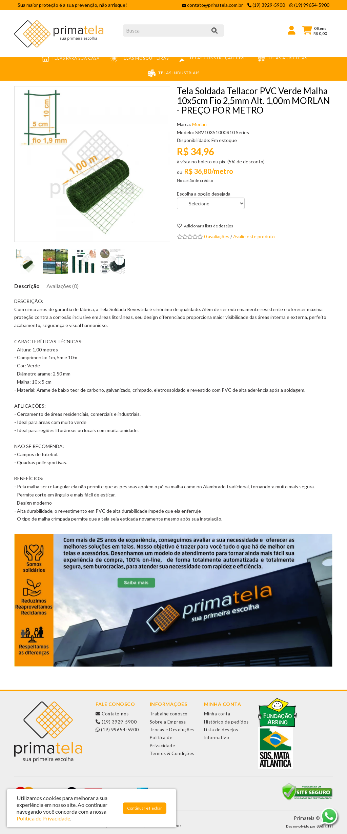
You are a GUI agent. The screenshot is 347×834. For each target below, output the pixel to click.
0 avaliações (216, 236)
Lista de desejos (221, 729)
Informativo (216, 737)
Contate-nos (112, 713)
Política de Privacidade (43, 818)
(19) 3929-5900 (116, 722)
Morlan (199, 124)
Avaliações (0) (62, 286)
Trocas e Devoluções (172, 729)
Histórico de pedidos (226, 722)
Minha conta (217, 713)
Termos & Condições (172, 753)
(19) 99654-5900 (117, 729)
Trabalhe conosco (169, 713)
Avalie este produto (254, 236)
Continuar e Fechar (144, 808)
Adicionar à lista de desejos (205, 225)
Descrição (27, 286)
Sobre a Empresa (168, 722)
